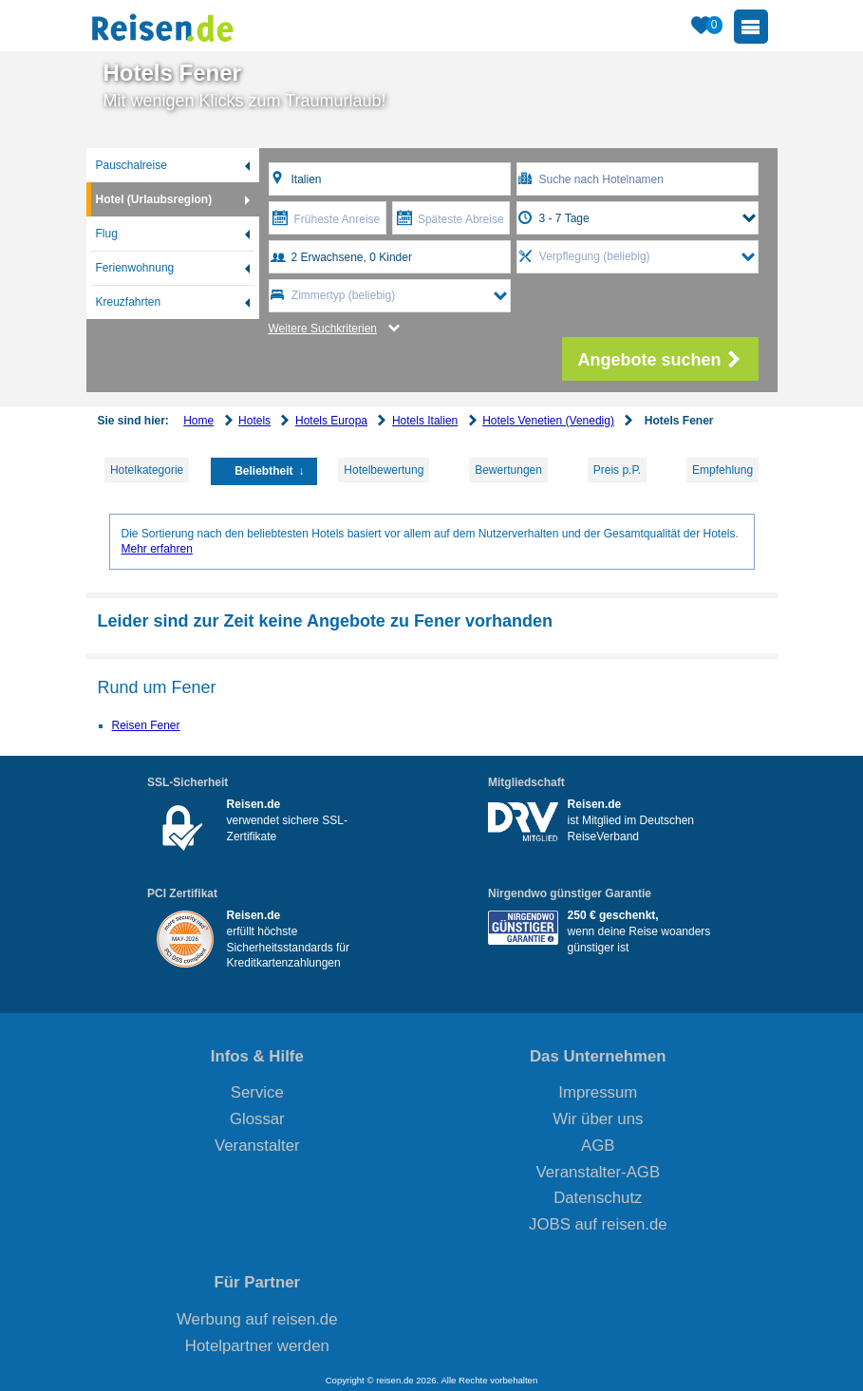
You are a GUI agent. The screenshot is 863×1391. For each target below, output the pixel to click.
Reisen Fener (146, 725)
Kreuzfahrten (128, 302)
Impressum (597, 1092)
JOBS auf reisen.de (598, 1224)
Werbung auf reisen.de (257, 1319)
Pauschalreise (131, 165)
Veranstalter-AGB (598, 1172)
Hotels (254, 420)
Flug (107, 233)
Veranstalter (257, 1146)
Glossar (257, 1119)
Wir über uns (598, 1119)
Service (257, 1092)
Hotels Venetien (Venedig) (548, 420)
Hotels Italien (425, 420)
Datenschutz (597, 1198)
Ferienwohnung (135, 267)
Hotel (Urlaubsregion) (154, 199)
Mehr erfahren (157, 548)
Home (198, 420)
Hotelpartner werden (257, 1346)
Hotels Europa (331, 420)
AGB (597, 1146)
